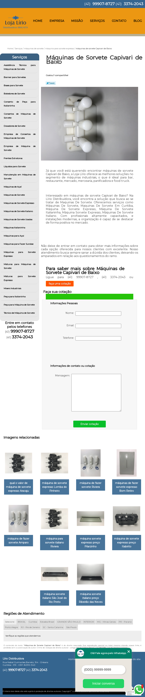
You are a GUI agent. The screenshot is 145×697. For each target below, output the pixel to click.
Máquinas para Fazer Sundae (19, 244)
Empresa (57, 21)
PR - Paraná (125, 621)
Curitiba (33, 621)
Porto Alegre (11, 627)
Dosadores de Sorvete (15, 126)
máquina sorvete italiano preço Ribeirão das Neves (90, 598)
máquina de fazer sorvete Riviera (90, 485)
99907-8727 (103, 4)
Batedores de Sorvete (14, 93)
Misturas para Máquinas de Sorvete (19, 266)
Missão (77, 21)
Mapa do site (133, 659)
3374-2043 (133, 4)
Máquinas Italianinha (15, 227)
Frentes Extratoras (13, 158)
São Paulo (71, 627)
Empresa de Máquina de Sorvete (19, 148)
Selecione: (10, 621)
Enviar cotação (89, 424)
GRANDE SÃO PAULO (69, 621)
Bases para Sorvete (13, 85)
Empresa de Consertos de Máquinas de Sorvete (19, 136)
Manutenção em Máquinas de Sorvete (19, 176)
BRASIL (22, 621)
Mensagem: (88, 392)
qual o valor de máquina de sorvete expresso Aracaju (18, 486)
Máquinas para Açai (14, 235)
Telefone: (92, 338)
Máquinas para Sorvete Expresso (19, 254)
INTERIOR (89, 621)
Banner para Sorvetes (15, 77)
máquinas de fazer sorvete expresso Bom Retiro (126, 486)
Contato (119, 21)
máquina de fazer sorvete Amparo (18, 540)
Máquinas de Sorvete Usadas (18, 219)
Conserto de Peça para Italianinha (19, 103)
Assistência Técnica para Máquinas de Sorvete (19, 67)
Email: (94, 326)
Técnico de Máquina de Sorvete (19, 313)
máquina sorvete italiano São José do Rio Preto (54, 598)
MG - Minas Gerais (106, 621)
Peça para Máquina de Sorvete (19, 304)
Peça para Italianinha (15, 296)
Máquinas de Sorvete (14, 195)
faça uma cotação (60, 283)
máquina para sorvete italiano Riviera (54, 542)
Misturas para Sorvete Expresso (19, 278)
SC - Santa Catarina (53, 627)
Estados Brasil (47, 621)
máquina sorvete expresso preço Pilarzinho (90, 542)
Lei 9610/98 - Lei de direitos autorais (111, 648)
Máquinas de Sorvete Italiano (18, 211)
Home (37, 21)
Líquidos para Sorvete (15, 166)
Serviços (97, 21)
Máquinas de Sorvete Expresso (19, 203)
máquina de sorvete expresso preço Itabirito (126, 542)
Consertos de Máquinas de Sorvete (19, 115)
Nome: (93, 313)
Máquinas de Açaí (13, 186)
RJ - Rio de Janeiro (30, 627)
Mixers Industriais (13, 288)
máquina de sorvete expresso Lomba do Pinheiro (54, 486)
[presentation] (73, 353)
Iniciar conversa (103, 683)
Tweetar (51, 83)
